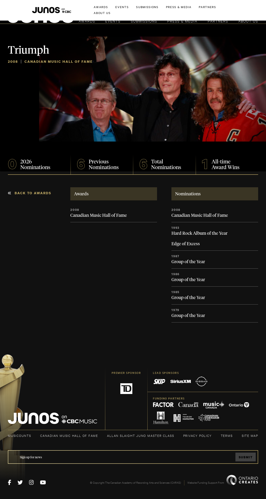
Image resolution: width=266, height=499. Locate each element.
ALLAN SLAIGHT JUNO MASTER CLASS (140, 435)
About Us (248, 21)
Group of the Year (188, 262)
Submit (246, 457)
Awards (87, 21)
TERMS (227, 435)
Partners (218, 21)
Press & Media (182, 21)
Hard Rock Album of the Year (199, 233)
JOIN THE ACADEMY (197, 10)
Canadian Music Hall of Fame (98, 215)
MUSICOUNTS (19, 435)
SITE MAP (250, 435)
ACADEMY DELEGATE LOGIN (237, 10)
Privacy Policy (197, 435)
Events (113, 21)
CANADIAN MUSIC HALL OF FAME (69, 435)
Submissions (144, 21)
